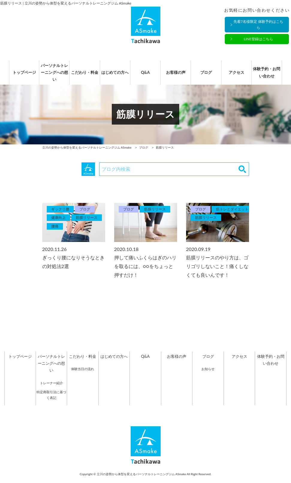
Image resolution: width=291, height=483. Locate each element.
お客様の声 (176, 75)
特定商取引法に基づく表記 (51, 401)
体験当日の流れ (82, 375)
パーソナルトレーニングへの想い (51, 75)
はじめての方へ (114, 75)
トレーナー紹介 (51, 389)
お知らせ (208, 375)
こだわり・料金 (82, 75)
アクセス (239, 75)
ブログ (208, 75)
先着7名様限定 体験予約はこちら (258, 25)
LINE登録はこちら (258, 39)
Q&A (145, 75)
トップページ (20, 75)
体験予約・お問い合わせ (270, 75)
